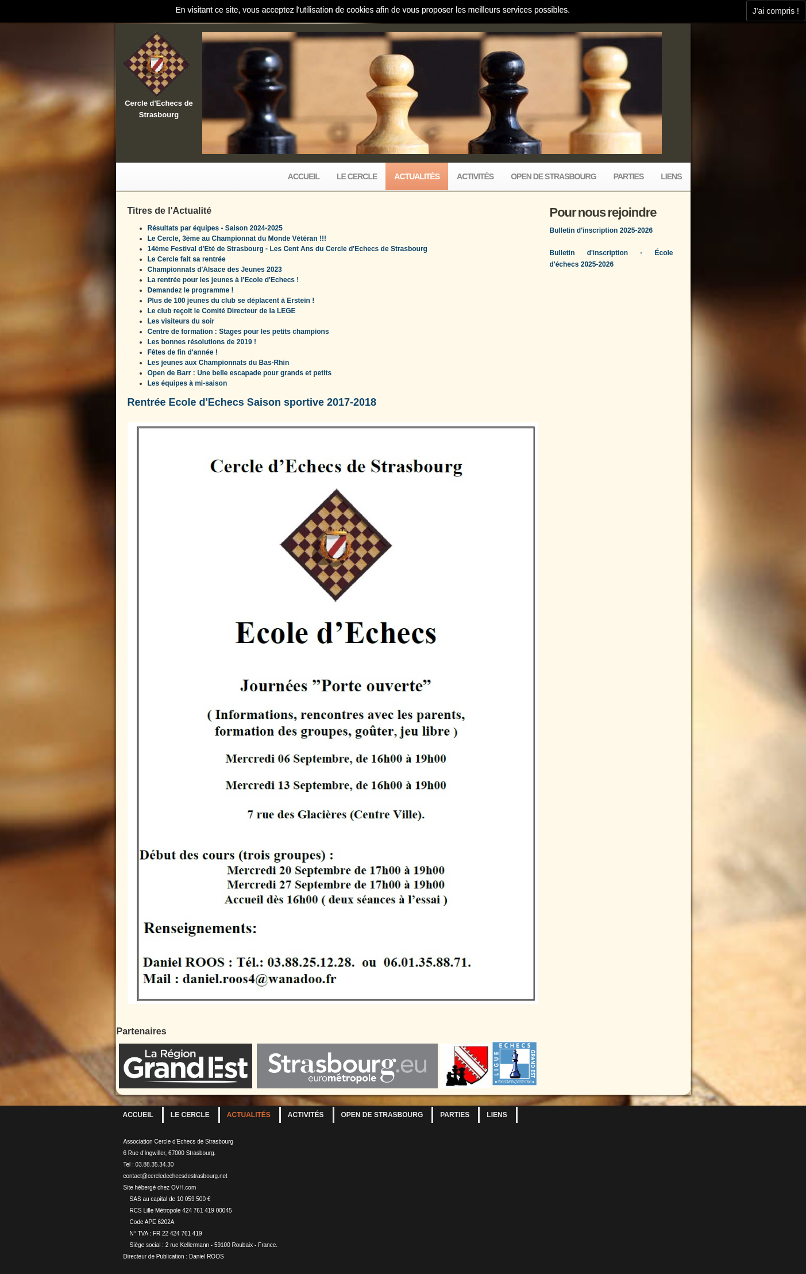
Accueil (303, 176)
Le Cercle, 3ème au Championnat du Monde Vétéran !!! (237, 238)
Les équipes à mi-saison (187, 383)
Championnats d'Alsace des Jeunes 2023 (215, 269)
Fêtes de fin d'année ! (183, 352)
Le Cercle (357, 176)
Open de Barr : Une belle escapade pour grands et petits (240, 373)
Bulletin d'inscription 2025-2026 (601, 230)
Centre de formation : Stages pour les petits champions (238, 332)
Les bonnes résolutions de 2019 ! (202, 342)
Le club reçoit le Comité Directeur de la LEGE (222, 311)
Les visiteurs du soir (181, 321)
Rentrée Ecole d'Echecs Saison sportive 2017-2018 (252, 402)
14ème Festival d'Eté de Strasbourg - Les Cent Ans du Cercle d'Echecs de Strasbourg (287, 249)
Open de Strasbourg (553, 176)
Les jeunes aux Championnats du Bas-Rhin (219, 363)
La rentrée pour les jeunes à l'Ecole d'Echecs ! (223, 280)
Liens (671, 176)
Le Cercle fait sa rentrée (187, 259)
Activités (475, 176)
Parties (629, 176)
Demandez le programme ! (191, 290)
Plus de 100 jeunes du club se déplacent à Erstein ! (231, 301)
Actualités (416, 176)
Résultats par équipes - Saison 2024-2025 (215, 228)
